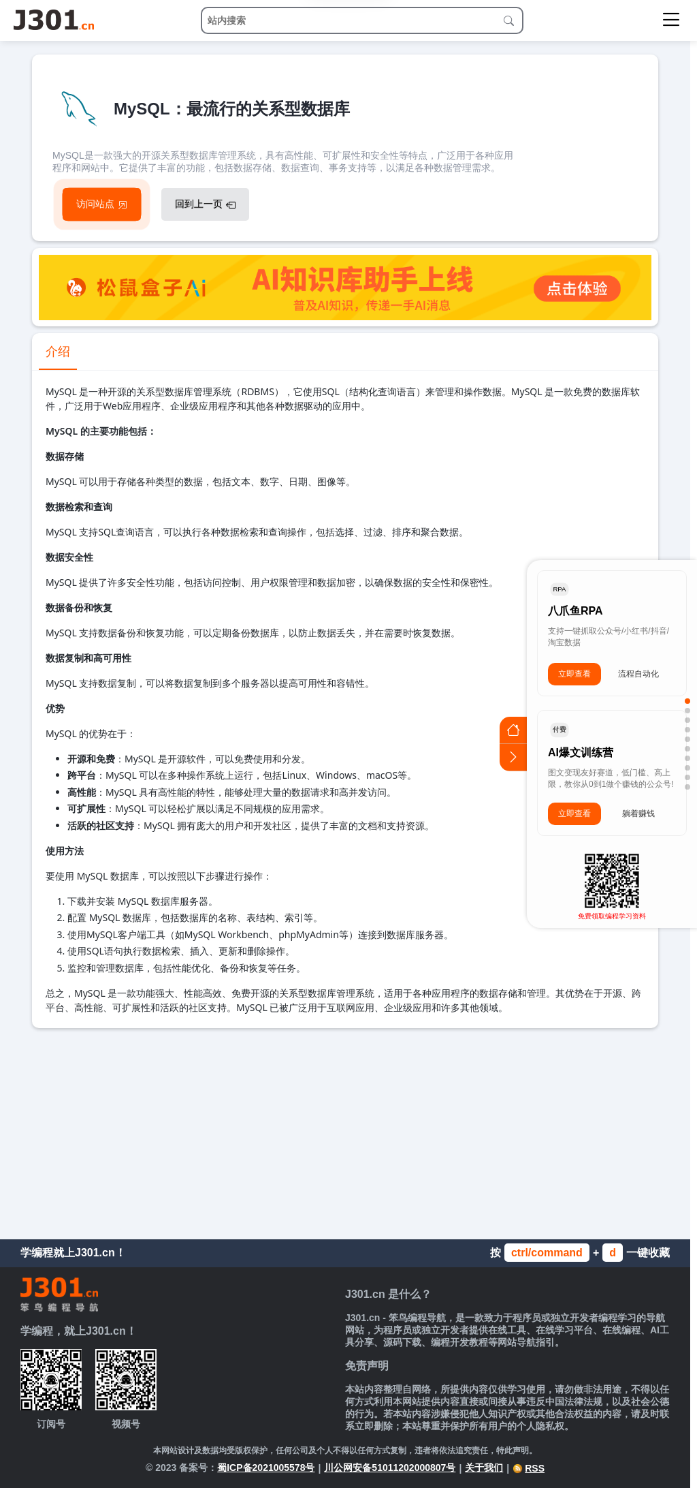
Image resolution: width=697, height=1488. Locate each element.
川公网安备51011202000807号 (389, 1467)
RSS (529, 1468)
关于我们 (484, 1467)
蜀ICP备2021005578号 (265, 1467)
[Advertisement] (345, 1130)
